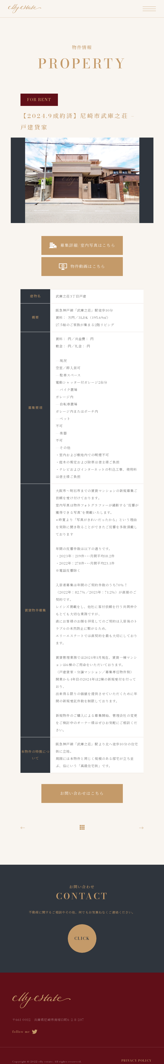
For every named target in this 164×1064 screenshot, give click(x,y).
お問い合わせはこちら (82, 793)
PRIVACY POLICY (136, 1060)
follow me (25, 1032)
